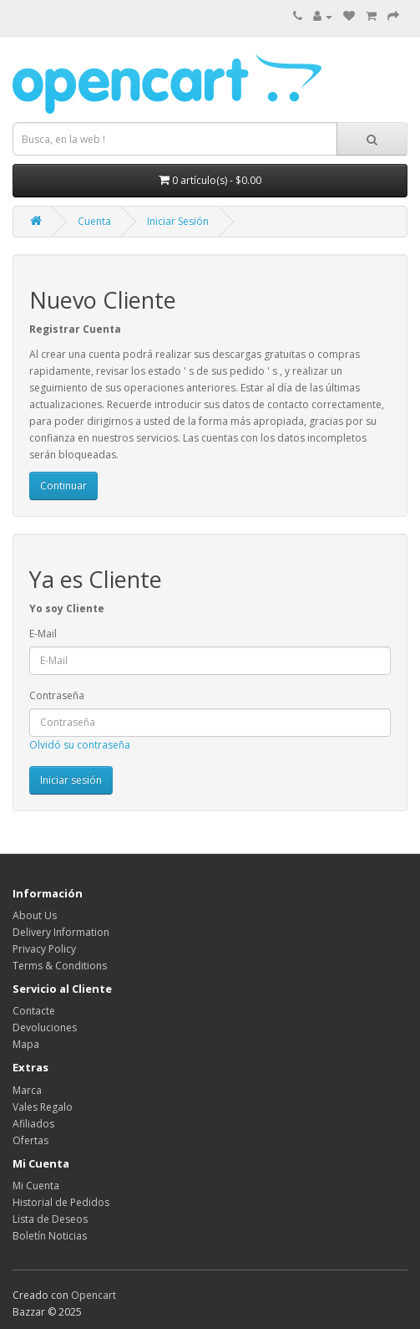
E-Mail (43, 633)
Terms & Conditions (60, 965)
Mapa (26, 1044)
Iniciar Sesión (178, 221)
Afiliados (33, 1124)
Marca (27, 1090)
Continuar (63, 485)
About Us (35, 915)
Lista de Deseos (50, 1219)
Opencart (93, 1295)
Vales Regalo (43, 1107)
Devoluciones (45, 1027)
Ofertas (30, 1140)
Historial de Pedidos (61, 1202)
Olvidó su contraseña (79, 745)
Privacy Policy (44, 949)
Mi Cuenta (36, 1185)
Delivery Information (61, 932)
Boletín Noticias (50, 1236)
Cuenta (94, 221)
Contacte (34, 1011)
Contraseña (56, 695)
